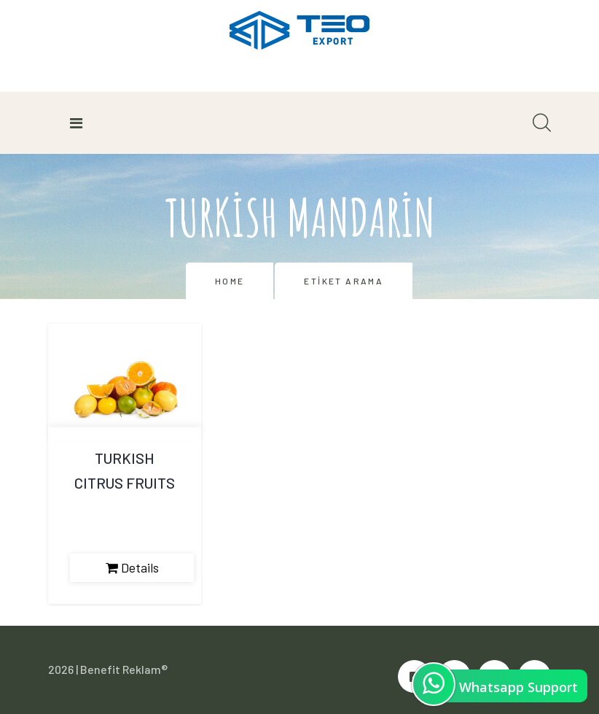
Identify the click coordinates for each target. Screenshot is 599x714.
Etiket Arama (343, 281)
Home (230, 281)
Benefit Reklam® (124, 669)
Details (132, 567)
